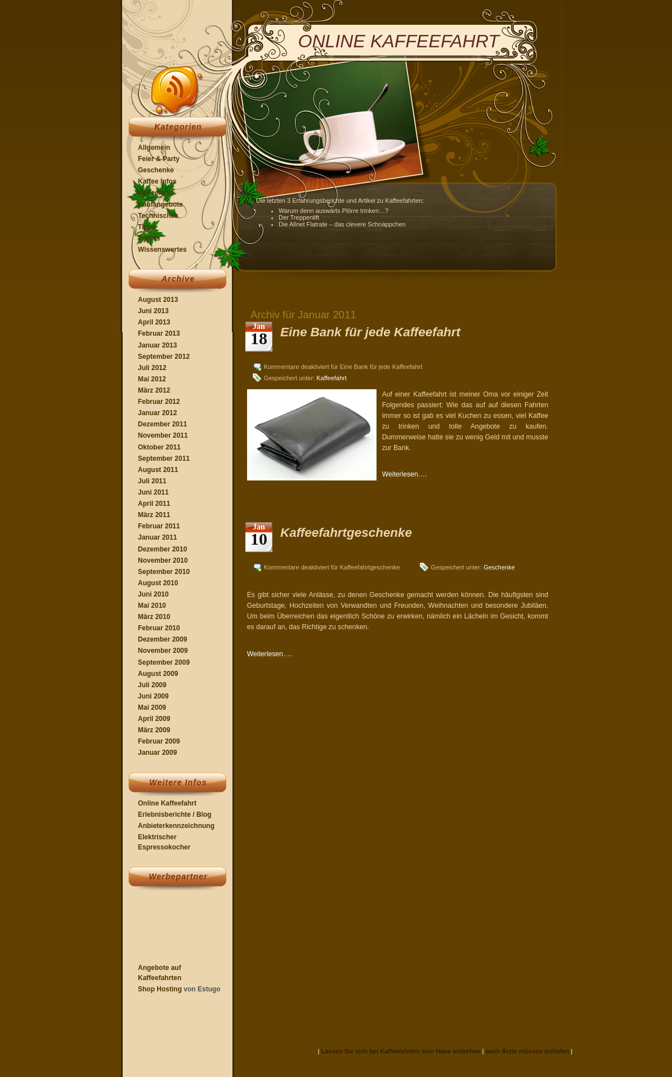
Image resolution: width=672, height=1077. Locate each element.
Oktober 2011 (159, 447)
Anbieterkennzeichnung (176, 826)
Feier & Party (159, 159)
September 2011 (164, 458)
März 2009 (154, 730)
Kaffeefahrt (155, 193)
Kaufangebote (160, 204)
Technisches (158, 216)
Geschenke (156, 170)
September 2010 (164, 572)
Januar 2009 (157, 752)
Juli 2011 (152, 481)
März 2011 (154, 515)
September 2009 (164, 662)
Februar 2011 (159, 526)
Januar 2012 (157, 413)
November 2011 (163, 435)
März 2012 (154, 390)
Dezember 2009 (162, 639)
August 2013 (158, 300)
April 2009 (154, 719)
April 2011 (154, 504)
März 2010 (154, 617)
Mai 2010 (152, 605)
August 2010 (158, 583)
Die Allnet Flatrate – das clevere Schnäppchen (342, 224)
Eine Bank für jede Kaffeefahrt (370, 332)
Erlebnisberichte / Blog (175, 814)
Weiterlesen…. (404, 474)
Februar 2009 (159, 741)
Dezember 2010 (162, 549)
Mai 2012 (152, 379)
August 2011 (158, 470)
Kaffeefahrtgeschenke (346, 533)
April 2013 (154, 322)
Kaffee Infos (157, 181)
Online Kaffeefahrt (167, 803)
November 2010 (163, 560)
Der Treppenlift (299, 217)
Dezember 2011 (162, 424)
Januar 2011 (157, 537)
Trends (149, 238)
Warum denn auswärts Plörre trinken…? (333, 210)
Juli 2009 (152, 685)
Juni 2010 (153, 594)
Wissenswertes (162, 249)
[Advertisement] (171, 927)
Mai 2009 (152, 707)
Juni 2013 (153, 311)
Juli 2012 (152, 368)
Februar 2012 (159, 402)
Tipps (147, 227)
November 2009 (163, 651)
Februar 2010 (159, 628)
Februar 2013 (159, 333)
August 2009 (158, 674)
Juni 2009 (153, 696)
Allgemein (154, 148)
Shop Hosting (160, 989)
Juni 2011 (153, 492)
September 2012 (164, 357)
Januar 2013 (157, 345)
